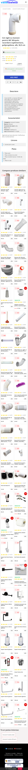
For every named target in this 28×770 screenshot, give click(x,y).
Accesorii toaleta (7, 9)
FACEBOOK (9, 749)
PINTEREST (18, 749)
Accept (20, 768)
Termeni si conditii (11, 753)
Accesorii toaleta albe (8, 735)
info (12, 193)
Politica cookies (18, 755)
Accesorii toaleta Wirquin (19, 9)
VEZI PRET (14, 77)
